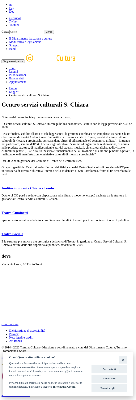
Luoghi (13, 71)
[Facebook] (15, 18)
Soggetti (14, 45)
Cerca (5, 31)
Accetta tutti (109, 369)
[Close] (123, 359)
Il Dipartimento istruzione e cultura (30, 38)
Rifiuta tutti (109, 378)
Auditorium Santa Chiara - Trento (28, 188)
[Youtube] (14, 25)
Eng (11, 8)
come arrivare (10, 324)
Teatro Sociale (12, 234)
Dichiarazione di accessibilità (27, 330)
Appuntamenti (18, 81)
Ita (10, 4)
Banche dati (16, 78)
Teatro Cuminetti (15, 213)
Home (13, 88)
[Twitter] (13, 21)
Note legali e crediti (21, 337)
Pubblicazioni (17, 75)
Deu (11, 11)
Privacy (14, 334)
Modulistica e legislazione (25, 42)
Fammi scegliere (109, 388)
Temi (12, 68)
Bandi (12, 48)
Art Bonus (15, 341)
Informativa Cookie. (64, 386)
